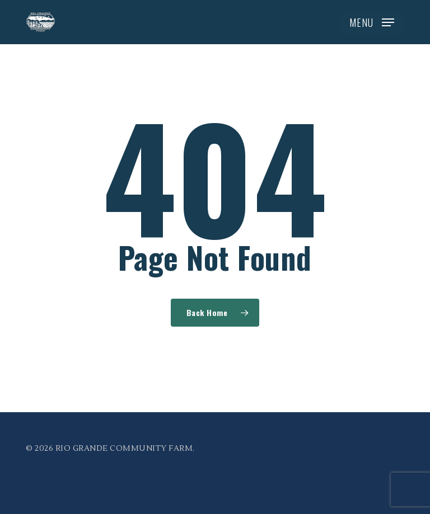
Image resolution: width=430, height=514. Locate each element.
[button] (371, 22)
